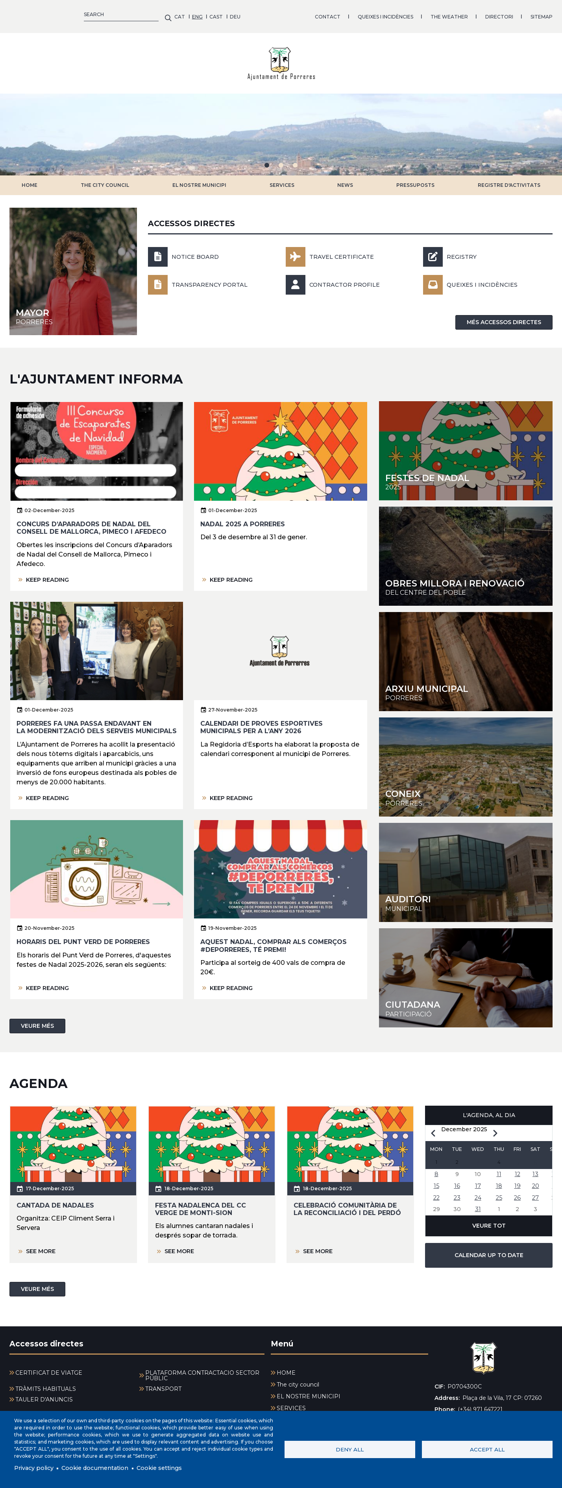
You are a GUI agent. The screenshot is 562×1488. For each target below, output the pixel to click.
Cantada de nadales (55, 1199)
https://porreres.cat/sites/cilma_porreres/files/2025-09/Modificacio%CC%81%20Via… (466, 550)
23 (457, 1195)
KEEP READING (50, 573)
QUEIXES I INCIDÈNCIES (220, 14)
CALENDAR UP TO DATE (489, 1254)
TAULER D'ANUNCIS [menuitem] (44, 1393)
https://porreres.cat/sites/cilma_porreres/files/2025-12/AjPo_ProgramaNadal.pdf (466, 444)
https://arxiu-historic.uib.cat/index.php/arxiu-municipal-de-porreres (466, 655)
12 (517, 1169)
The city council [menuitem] (298, 1378)
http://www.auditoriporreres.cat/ (466, 866)
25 (499, 1195)
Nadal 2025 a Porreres (242, 518)
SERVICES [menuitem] (291, 1402)
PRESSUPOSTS (415, 179)
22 (436, 1195)
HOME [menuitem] (286, 1367)
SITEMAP (377, 14)
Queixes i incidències (486, 278)
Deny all (350, 1449)
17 (478, 1182)
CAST (51, 14)
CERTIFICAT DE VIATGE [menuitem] (48, 1367)
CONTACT (163, 14)
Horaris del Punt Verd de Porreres (83, 936)
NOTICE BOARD (198, 250)
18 (498, 1182)
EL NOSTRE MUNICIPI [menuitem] (308, 1390)
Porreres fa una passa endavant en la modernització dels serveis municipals (97, 721)
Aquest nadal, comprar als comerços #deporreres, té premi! (273, 939)
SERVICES (282, 179)
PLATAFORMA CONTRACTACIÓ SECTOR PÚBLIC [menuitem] (202, 1369)
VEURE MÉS (37, 1019)
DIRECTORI (334, 14)
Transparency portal (213, 278)
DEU (70, 14)
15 (436, 1182)
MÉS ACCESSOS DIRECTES (504, 316)
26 (517, 1195)
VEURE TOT (489, 1224)
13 (535, 1169)
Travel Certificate (345, 250)
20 (535, 1182)
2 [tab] (281, 159)
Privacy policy (36, 1467)
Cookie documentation (103, 1467)
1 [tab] (266, 159)
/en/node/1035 (73, 265)
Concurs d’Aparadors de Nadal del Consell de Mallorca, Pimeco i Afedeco (91, 521)
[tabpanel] (281, 129)
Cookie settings (173, 1467)
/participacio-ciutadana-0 (466, 972)
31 (478, 1207)
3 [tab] (295, 159)
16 (457, 1182)
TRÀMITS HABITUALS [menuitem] (45, 1383)
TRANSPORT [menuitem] (163, 1383)
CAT (14, 14)
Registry (463, 250)
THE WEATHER (284, 14)
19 (517, 1182)
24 (478, 1195)
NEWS (345, 179)
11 (499, 1169)
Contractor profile (348, 278)
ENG (32, 14)
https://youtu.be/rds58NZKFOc (466, 761)
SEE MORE (42, 1245)
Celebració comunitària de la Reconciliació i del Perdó (347, 1202)
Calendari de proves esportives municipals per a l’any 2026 (261, 721)
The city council (105, 179)
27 (536, 1195)
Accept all (487, 1449)
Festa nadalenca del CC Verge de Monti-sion (200, 1202)
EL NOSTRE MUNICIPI (199, 179)
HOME (29, 179)
